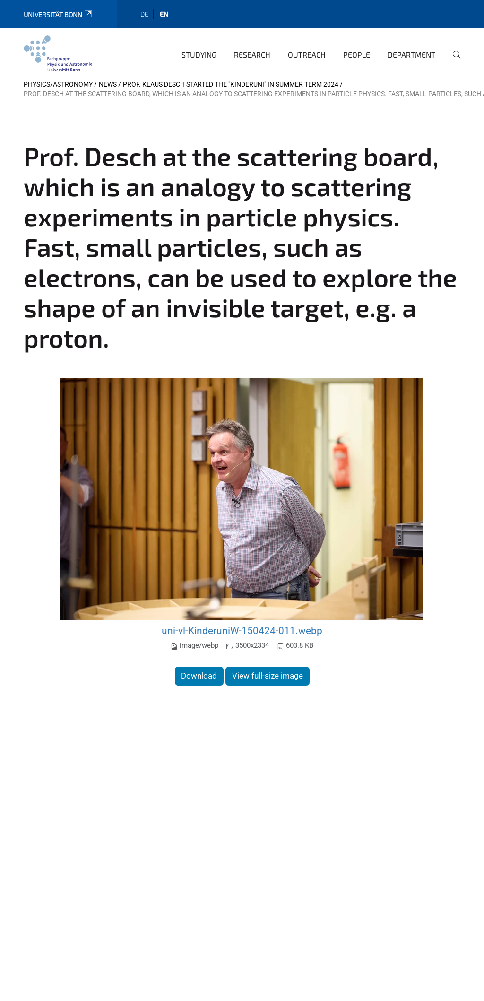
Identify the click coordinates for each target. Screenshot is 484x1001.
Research (252, 54)
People (356, 54)
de (144, 14)
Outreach (307, 54)
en (164, 14)
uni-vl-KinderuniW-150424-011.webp (242, 630)
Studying (199, 54)
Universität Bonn (58, 14)
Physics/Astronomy (58, 84)
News (108, 84)
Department (411, 54)
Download (199, 675)
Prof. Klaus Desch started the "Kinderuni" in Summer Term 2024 (230, 84)
